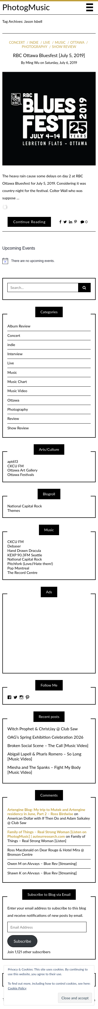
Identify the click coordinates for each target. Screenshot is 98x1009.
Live (46, 42)
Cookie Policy (17, 988)
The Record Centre (22, 572)
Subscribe (22, 941)
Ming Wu (32, 63)
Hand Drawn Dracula (24, 550)
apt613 (12, 461)
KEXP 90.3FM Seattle (24, 555)
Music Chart (17, 381)
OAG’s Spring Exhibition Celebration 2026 (45, 737)
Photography (17, 409)
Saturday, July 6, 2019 (61, 63)
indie (34, 42)
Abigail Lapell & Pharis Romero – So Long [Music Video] (44, 756)
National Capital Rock (24, 506)
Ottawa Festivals (20, 474)
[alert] (49, 261)
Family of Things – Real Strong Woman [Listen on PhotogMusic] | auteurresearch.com (46, 834)
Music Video (17, 390)
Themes (13, 510)
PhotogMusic (26, 7)
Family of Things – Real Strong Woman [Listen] (46, 838)
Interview (14, 354)
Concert (17, 42)
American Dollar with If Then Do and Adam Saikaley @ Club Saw (48, 820)
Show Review (64, 47)
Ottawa (77, 42)
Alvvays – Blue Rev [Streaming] (52, 863)
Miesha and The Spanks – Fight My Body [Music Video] (43, 770)
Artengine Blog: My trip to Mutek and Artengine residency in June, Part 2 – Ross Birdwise (46, 811)
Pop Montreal (18, 568)
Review (13, 418)
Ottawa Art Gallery (22, 470)
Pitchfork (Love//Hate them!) (30, 563)
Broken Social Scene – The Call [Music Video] (47, 745)
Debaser (14, 546)
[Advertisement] (46, 634)
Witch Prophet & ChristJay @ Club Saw (42, 728)
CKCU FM (15, 466)
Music (60, 42)
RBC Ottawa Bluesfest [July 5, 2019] (49, 55)
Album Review (18, 326)
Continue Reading (29, 222)
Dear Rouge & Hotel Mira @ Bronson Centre (45, 852)
